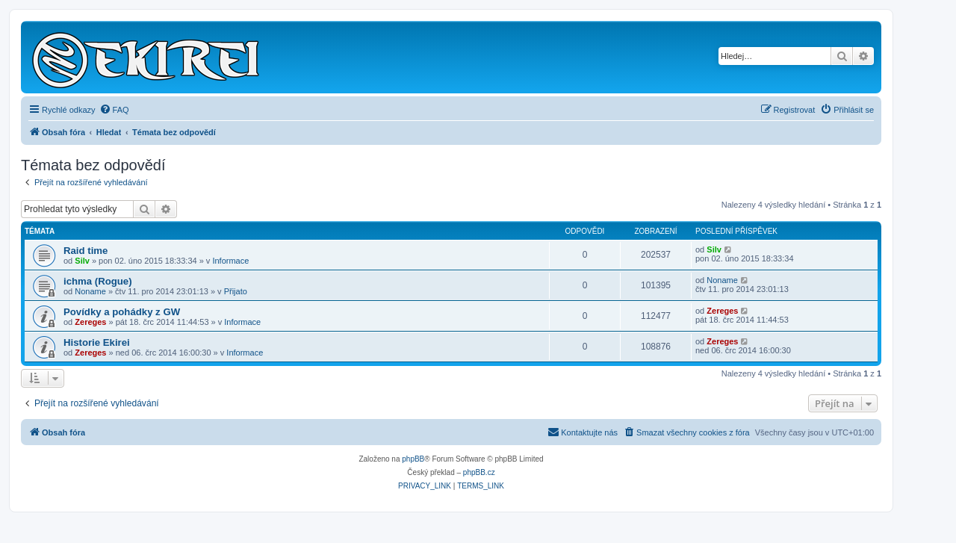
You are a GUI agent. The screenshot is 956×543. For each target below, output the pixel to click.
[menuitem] (114, 110)
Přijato (235, 291)
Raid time (85, 250)
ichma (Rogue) (97, 281)
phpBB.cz (479, 472)
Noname (90, 291)
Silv (82, 260)
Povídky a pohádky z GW (121, 311)
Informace (230, 260)
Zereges (90, 321)
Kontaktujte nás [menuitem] (582, 431)
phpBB (413, 459)
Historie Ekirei (96, 342)
